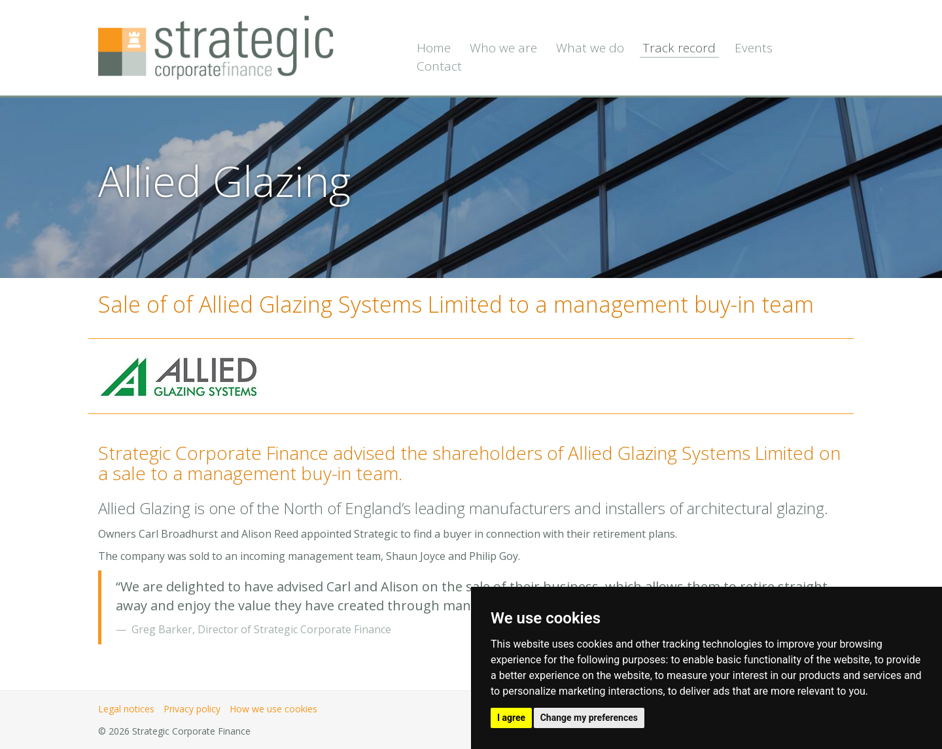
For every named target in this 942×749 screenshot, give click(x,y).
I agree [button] (511, 717)
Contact (439, 66)
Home (434, 47)
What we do (590, 47)
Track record (679, 47)
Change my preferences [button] (589, 717)
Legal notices (126, 709)
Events (754, 47)
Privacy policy (192, 709)
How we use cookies (273, 709)
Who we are (503, 47)
